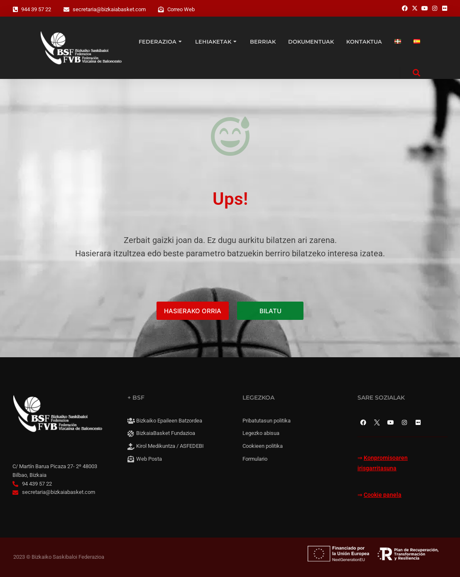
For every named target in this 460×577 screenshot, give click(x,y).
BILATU (270, 311)
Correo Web (181, 9)
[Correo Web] (161, 9)
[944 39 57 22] (15, 9)
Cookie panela (382, 494)
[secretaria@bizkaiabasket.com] (66, 9)
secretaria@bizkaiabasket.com (109, 9)
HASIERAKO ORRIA (192, 311)
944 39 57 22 (36, 9)
